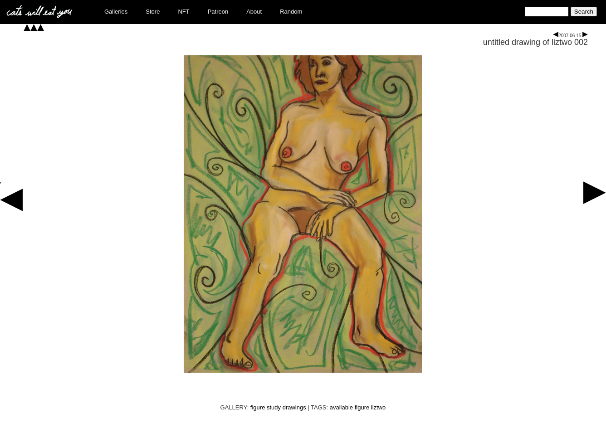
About (254, 11)
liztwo (378, 407)
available (341, 407)
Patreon (218, 11)
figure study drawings (278, 407)
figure (362, 407)
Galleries (115, 11)
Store (153, 11)
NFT (183, 11)
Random (291, 11)
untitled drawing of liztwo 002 (535, 42)
